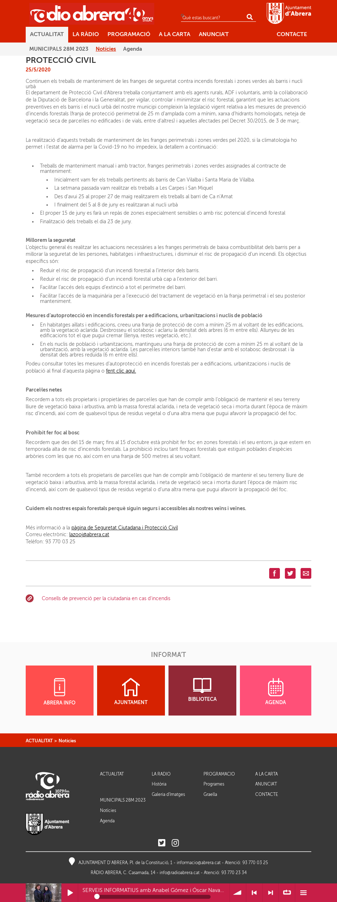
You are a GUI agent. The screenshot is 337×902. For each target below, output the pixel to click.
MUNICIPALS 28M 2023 (123, 800)
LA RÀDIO (161, 774)
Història (159, 784)
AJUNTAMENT (130, 691)
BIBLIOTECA (202, 690)
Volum (238, 893)
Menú (303, 893)
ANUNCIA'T (266, 784)
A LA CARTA (266, 774)
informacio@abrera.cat (199, 862)
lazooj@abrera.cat (89, 534)
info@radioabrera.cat (180, 872)
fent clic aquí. (121, 371)
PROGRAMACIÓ (219, 774)
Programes (213, 784)
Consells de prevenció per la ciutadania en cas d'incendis (106, 598)
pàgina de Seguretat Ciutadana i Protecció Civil (124, 527)
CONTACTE (266, 794)
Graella (210, 794)
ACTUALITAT (39, 740)
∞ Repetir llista (287, 893)
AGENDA (275, 691)
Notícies (67, 740)
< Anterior (254, 893)
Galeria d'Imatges (168, 794)
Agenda (107, 820)
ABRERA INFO (59, 692)
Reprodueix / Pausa (70, 893)
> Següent (271, 893)
